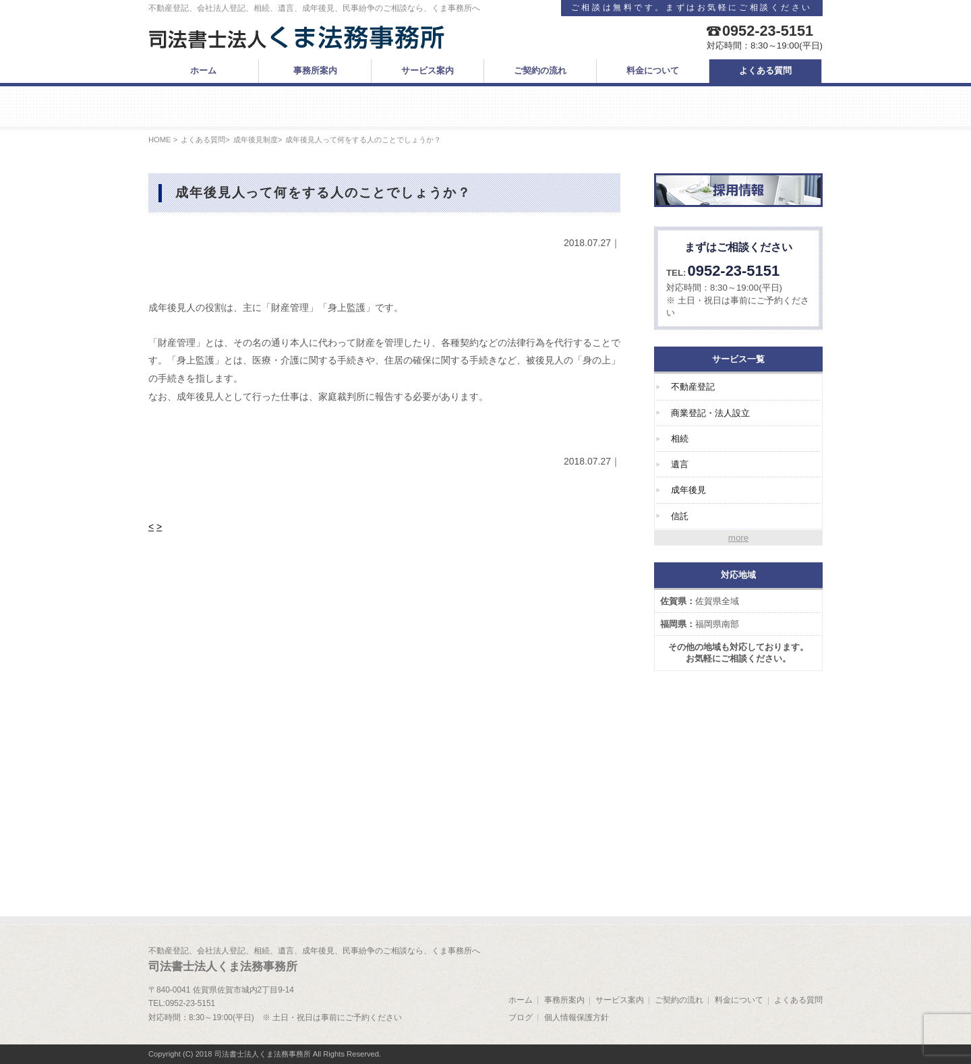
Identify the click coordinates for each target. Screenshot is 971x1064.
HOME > (162, 140)
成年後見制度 (255, 140)
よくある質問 (203, 140)
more (738, 538)
